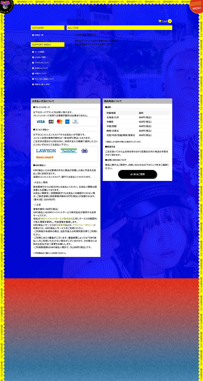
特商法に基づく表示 (42, 84)
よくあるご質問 (40, 57)
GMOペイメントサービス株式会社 (56, 218)
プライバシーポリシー (83, 224)
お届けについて (40, 73)
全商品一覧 (39, 35)
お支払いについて (41, 68)
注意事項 (60, 224)
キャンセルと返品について (44, 79)
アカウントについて (42, 62)
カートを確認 (39, 51)
